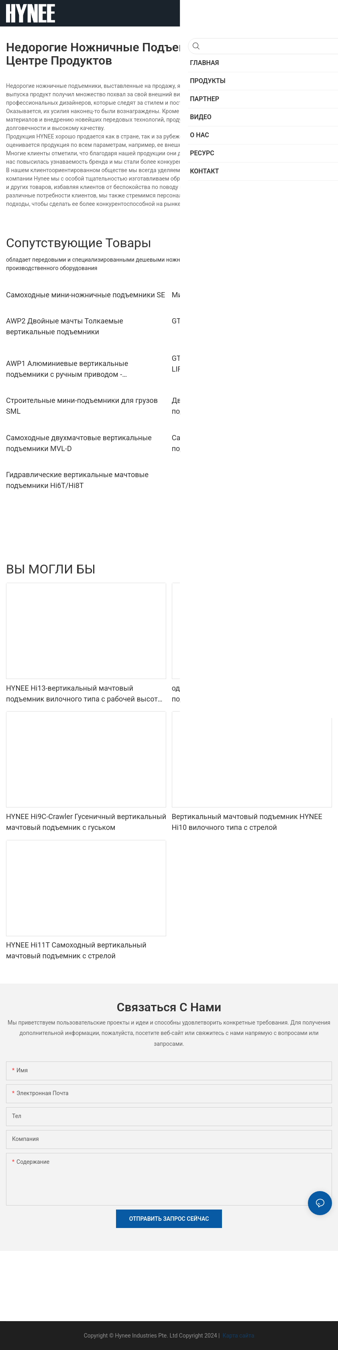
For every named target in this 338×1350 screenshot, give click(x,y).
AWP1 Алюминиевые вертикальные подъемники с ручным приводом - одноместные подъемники (67, 369)
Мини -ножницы (272, 569)
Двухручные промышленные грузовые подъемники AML (238, 405)
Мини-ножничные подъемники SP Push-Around (251, 295)
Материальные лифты (213, 569)
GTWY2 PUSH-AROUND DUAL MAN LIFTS (238, 321)
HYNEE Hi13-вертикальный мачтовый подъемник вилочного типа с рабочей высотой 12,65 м (86, 694)
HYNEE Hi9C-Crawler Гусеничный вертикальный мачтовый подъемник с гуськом (86, 822)
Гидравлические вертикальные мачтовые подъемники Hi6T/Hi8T (77, 480)
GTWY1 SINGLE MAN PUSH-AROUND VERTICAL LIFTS (249, 363)
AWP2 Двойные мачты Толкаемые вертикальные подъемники (64, 326)
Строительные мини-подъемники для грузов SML (82, 405)
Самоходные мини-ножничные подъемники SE (85, 295)
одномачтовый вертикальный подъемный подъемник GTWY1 (244, 693)
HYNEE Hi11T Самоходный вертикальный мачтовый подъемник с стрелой (76, 950)
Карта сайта (237, 1335)
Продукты (314, 569)
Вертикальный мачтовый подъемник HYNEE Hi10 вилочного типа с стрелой (247, 822)
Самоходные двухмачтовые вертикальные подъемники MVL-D (79, 443)
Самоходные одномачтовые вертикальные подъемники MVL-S (245, 443)
